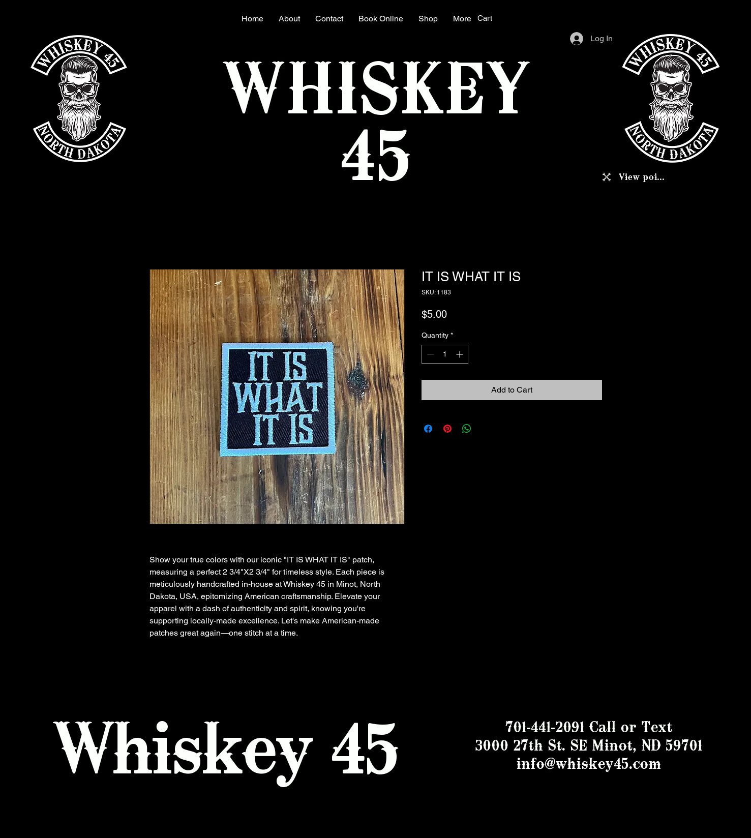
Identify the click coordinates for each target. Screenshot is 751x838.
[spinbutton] (445, 354)
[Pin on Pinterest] (447, 429)
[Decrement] (429, 354)
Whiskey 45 (224, 747)
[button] (491, 18)
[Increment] (460, 354)
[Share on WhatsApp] (467, 429)
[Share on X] (486, 429)
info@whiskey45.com (588, 763)
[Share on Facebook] (428, 429)
